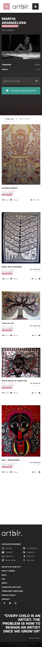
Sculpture (29, 552)
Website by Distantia (21, 645)
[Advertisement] (21, 502)
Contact (6, 599)
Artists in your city (11, 567)
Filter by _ (11, 119)
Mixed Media (9, 560)
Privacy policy (8, 595)
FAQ (3, 579)
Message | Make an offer (21, 90)
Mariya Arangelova (9, 191)
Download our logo (11, 587)
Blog (4, 575)
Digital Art (7, 556)
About (5, 583)
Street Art (28, 556)
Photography (30, 548)
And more (29, 560)
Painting (7, 548)
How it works (8, 571)
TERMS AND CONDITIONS (12, 591)
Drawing (7, 552)
